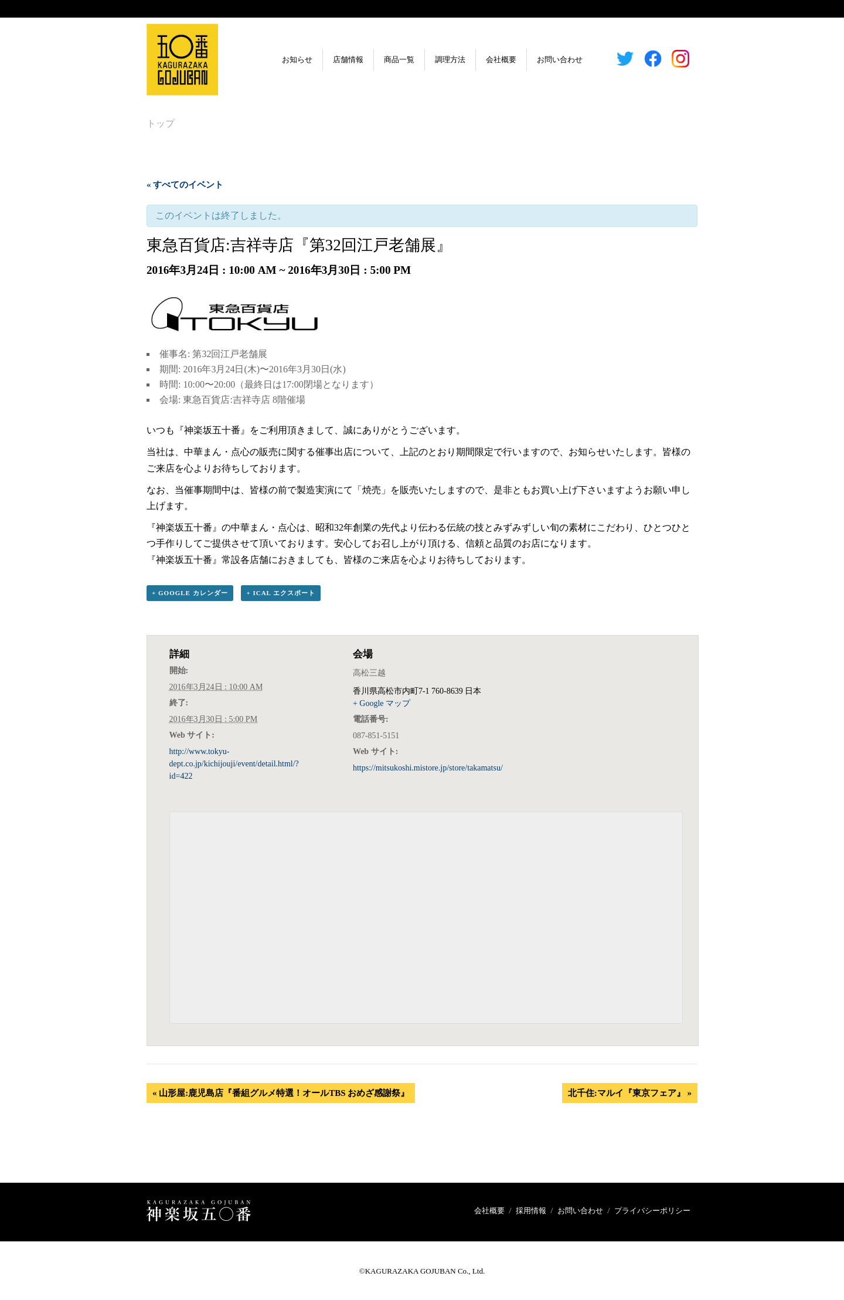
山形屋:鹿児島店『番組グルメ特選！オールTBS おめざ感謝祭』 (280, 1093)
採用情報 (531, 1210)
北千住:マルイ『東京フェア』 (630, 1093)
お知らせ (280, 59)
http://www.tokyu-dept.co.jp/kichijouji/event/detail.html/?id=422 (234, 764)
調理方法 (433, 59)
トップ (161, 123)
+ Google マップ (381, 704)
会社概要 (484, 59)
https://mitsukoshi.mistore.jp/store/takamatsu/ (428, 768)
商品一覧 (382, 59)
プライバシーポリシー (652, 1210)
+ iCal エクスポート (280, 593)
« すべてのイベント (185, 184)
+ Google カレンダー (190, 593)
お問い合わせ (543, 59)
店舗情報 (331, 59)
